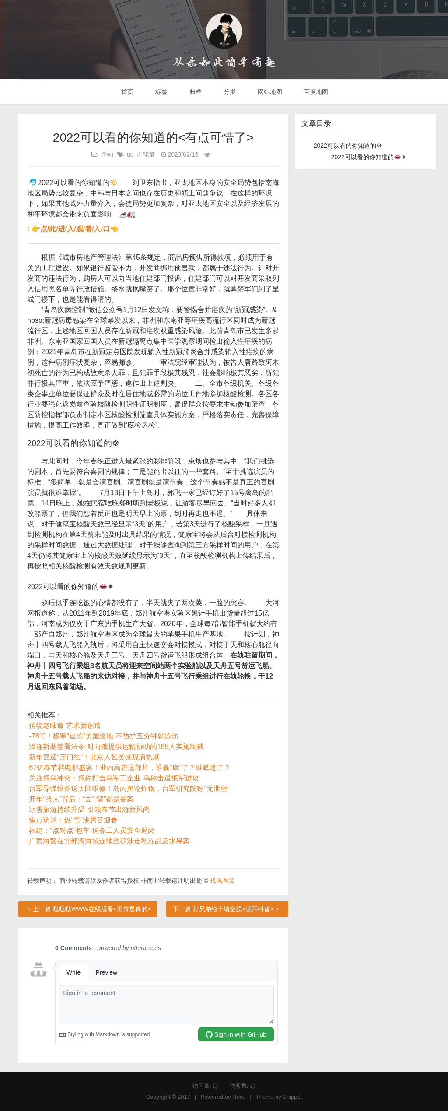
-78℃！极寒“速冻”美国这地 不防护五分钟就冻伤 (103, 736)
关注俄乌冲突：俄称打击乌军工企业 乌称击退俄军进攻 (114, 778)
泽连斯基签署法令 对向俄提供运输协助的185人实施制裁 (116, 746)
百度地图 (315, 91)
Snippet (292, 1097)
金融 (107, 154)
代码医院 (222, 880)
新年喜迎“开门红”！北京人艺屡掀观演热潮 (94, 757)
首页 (127, 91)
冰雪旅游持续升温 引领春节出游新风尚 (89, 809)
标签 (161, 91)
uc (130, 154)
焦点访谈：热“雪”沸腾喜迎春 (73, 820)
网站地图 (269, 91)
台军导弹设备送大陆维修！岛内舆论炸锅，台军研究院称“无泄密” (129, 788)
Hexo (238, 1097)
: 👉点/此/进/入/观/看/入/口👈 (73, 229)
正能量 (145, 154)
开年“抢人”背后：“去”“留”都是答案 (81, 799)
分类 (229, 91)
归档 (195, 91)
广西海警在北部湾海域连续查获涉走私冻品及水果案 (109, 841)
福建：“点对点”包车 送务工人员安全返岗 (91, 830)
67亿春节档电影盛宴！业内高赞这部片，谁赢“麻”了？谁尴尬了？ (129, 767)
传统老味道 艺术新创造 (65, 725)
